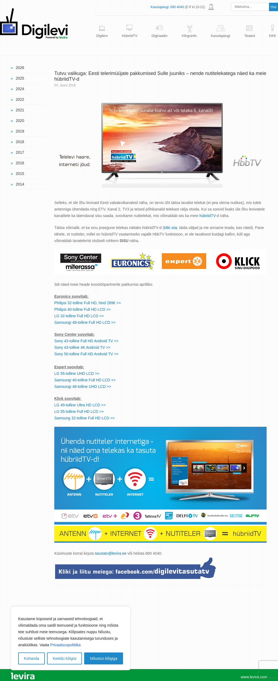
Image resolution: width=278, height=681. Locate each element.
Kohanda (31, 658)
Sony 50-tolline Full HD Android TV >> (86, 354)
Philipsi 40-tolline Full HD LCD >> (82, 309)
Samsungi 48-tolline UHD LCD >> (82, 386)
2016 (20, 163)
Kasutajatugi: (160, 7)
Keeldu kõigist (64, 658)
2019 (20, 131)
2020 (20, 120)
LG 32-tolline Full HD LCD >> (79, 316)
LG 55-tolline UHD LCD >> (76, 373)
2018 (20, 142)
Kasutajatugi (220, 36)
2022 (20, 99)
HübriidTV (129, 36)
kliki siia (170, 227)
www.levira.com (254, 677)
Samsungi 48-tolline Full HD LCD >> (85, 322)
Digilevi (102, 36)
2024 (20, 89)
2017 (20, 152)
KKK (272, 36)
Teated (249, 36)
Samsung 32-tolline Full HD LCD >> (84, 418)
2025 (20, 78)
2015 (20, 173)
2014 (20, 184)
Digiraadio (159, 36)
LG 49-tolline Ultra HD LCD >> (80, 405)
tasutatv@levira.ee (110, 553)
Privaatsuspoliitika (65, 645)
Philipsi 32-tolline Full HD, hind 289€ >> (87, 303)
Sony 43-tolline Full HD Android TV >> (86, 341)
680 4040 (177, 7)
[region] (70, 638)
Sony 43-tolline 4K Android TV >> (82, 347)
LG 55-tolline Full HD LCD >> (79, 411)
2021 (20, 110)
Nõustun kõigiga (103, 658)
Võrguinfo (189, 36)
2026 (20, 67)
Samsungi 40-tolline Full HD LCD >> (85, 380)
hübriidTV (208, 216)
